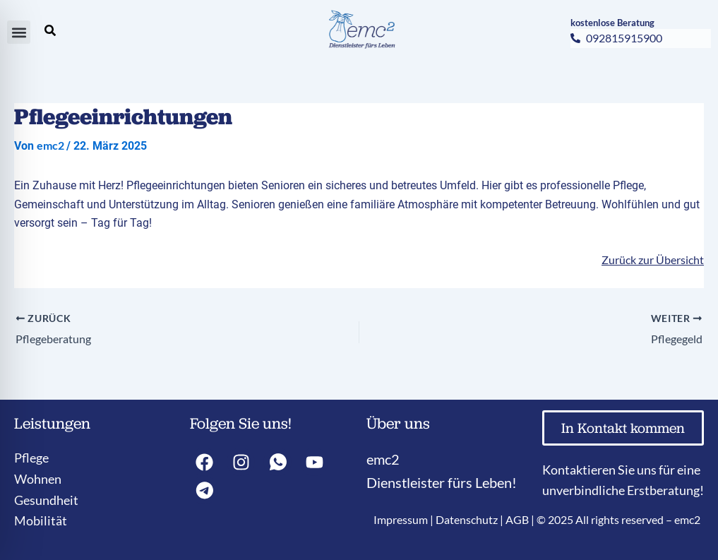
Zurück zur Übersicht (653, 259)
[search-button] (50, 30)
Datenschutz (467, 519)
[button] (18, 32)
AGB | (521, 519)
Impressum (400, 519)
